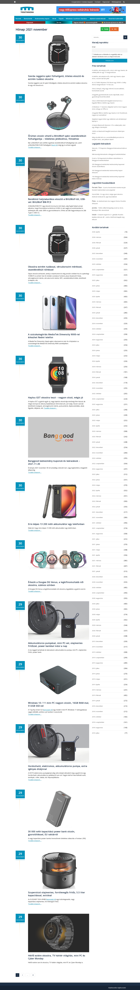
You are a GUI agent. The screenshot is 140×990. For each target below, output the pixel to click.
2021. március (96, 560)
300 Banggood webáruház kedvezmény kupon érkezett (107, 171)
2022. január (96, 507)
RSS (114, 29)
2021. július (95, 539)
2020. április (96, 620)
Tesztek (18, 18)
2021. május (96, 550)
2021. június (96, 544)
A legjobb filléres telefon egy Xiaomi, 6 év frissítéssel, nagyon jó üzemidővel (109, 114)
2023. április (96, 426)
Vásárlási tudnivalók (116, 18)
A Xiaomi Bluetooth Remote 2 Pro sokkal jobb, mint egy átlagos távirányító (108, 126)
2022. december (97, 447)
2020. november (97, 582)
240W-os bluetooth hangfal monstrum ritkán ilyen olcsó (108, 132)
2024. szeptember (98, 334)
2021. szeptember (98, 528)
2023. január (96, 442)
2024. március (96, 367)
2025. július (95, 280)
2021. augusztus (97, 534)
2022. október (96, 458)
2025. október (96, 264)
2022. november (97, 453)
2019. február (96, 695)
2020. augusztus (97, 598)
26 (33, 975)
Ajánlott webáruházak (98, 18)
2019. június (96, 674)
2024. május (96, 356)
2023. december (97, 383)
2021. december (97, 512)
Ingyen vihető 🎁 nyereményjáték (85, 22)
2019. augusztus (97, 663)
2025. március (96, 302)
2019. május (96, 679)
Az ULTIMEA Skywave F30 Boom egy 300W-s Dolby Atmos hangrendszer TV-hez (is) (109, 83)
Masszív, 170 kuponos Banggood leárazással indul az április (109, 149)
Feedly (105, 29)
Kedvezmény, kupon (42, 18)
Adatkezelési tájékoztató (117, 988)
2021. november (97, 517)
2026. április (96, 232)
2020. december (97, 577)
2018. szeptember (98, 722)
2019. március (96, 690)
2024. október (96, 329)
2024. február (96, 372)
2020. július (95, 604)
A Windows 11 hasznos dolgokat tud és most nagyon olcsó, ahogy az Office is (109, 108)
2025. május (96, 291)
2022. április (96, 490)
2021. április (96, 555)
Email (93, 47)
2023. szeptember (98, 399)
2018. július (95, 733)
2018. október (96, 717)
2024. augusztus (97, 340)
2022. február (96, 501)
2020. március (96, 625)
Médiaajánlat (116, 2)
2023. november (97, 388)
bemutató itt (47, 710)
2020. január (96, 636)
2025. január (96, 313)
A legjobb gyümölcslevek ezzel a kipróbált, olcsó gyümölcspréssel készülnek (108, 96)
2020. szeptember (98, 593)
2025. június (96, 286)
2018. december (97, 706)
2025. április (96, 296)
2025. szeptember (98, 269)
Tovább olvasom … (34, 147)
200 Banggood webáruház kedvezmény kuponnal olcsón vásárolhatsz (108, 165)
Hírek (54, 18)
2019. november (97, 647)
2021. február (96, 566)
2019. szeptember (98, 657)
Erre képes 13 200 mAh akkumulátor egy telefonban (56, 524)
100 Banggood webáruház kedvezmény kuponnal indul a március (108, 178)
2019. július (95, 668)
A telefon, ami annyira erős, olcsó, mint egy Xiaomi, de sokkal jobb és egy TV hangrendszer (109, 71)
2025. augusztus (97, 275)
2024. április (96, 361)
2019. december (97, 641)
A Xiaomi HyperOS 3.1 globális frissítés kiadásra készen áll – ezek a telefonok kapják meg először (108, 217)
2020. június (96, 609)
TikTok (58, 22)
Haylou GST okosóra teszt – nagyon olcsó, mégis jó (55, 397)
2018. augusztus (97, 727)
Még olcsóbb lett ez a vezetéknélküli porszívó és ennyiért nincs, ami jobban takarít (108, 138)
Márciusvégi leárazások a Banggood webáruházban (109, 154)
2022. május (96, 485)
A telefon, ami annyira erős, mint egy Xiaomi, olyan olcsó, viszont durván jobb (108, 77)
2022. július (95, 474)
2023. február (96, 436)
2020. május (96, 614)
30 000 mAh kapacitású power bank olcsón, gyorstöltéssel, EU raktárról (51, 833)
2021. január (96, 571)
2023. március (96, 431)
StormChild (95, 194)
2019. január (96, 701)
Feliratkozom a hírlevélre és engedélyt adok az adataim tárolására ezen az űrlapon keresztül (107, 55)
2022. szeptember (98, 463)
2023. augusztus (97, 404)
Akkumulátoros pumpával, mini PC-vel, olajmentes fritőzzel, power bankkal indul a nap (55, 644)
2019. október (96, 652)
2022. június (96, 480)
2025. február (96, 307)
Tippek (61, 18)
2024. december (97, 318)
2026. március (96, 237)
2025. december (97, 253)
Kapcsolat (106, 2)
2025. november (97, 259)
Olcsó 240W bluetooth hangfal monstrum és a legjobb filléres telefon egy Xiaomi (107, 102)
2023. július (95, 410)
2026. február (96, 243)
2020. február (96, 631)
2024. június (96, 350)
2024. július (95, 345)
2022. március (96, 496)
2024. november (97, 323)
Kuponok (30, 22)
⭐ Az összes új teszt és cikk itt (112, 22)
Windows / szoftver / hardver (76, 18)
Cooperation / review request (82, 2)
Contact (97, 2)
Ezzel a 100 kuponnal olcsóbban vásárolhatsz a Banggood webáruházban (107, 159)
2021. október (96, 523)
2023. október (96, 393)
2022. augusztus (97, 469)
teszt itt (54, 145)
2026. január (96, 248)
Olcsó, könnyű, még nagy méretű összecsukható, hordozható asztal (108, 90)
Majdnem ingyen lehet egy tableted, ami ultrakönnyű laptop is (109, 120)
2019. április (96, 684)
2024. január (96, 377)
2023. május (96, 420)
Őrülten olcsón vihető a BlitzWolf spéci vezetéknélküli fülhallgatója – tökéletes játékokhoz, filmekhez (57, 137)
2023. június (96, 415)
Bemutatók (28, 18)
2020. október (96, 587)
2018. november (97, 711)
